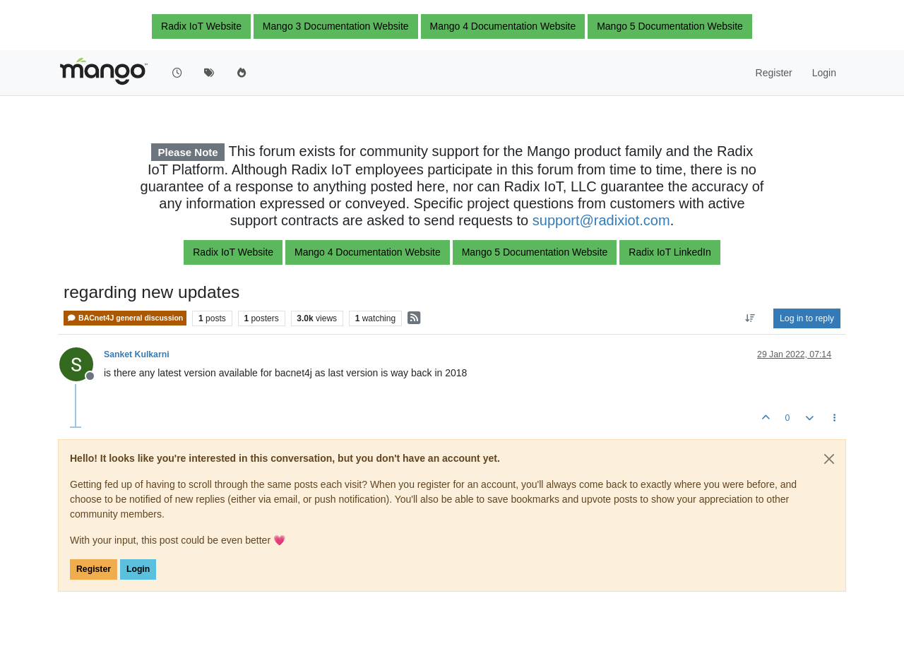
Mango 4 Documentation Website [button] (503, 26)
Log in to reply (807, 318)
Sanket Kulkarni (137, 354)
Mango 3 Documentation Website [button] (336, 26)
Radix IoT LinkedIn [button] (669, 252)
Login (138, 569)
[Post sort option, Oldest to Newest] (750, 318)
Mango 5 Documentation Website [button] (670, 26)
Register (93, 569)
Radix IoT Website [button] (201, 26)
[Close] (829, 459)
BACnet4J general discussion (125, 318)
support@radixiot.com (601, 220)
